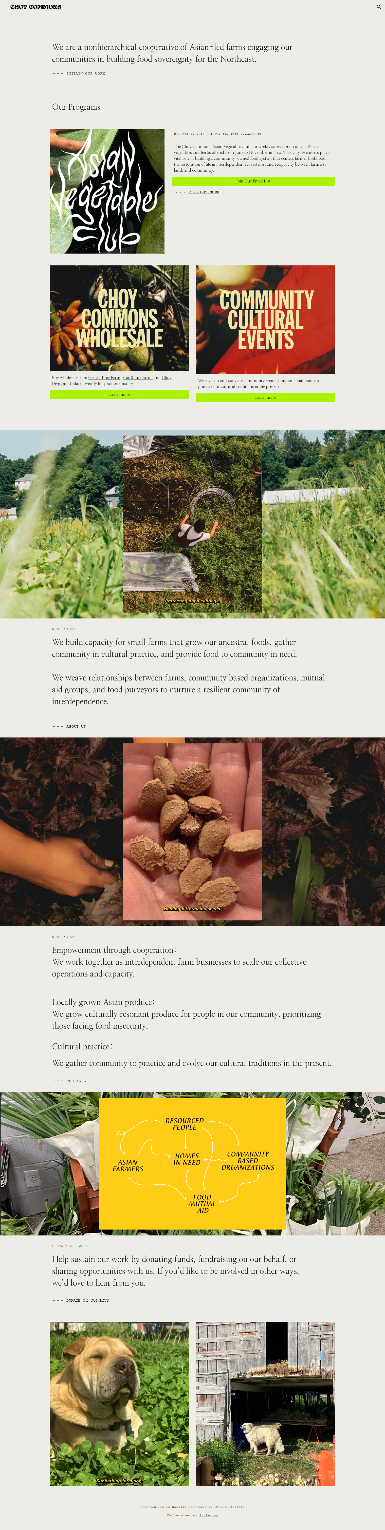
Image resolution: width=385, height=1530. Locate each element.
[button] (379, 7)
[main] (192, 58)
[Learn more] (119, 394)
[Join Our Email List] (253, 181)
